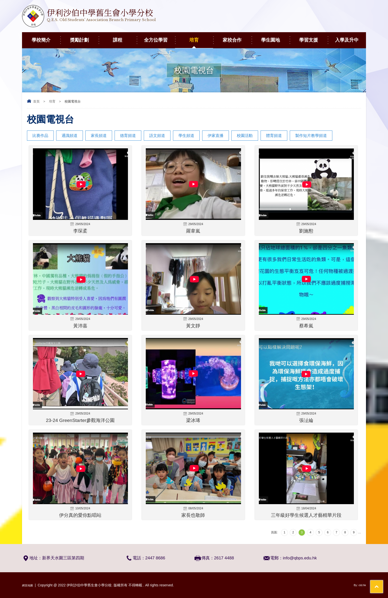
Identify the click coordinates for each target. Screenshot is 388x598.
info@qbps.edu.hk (300, 558)
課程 (125, 37)
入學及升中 (350, 37)
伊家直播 (215, 135)
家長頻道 (99, 135)
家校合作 (237, 37)
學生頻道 (186, 135)
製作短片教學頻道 (311, 135)
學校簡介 (46, 37)
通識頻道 (69, 135)
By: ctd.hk (358, 585)
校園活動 (245, 135)
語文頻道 (157, 135)
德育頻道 (128, 135)
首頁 (36, 101)
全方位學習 (159, 37)
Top (375, 575)
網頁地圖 (29, 585)
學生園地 (275, 37)
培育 (201, 37)
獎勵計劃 (84, 37)
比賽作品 (40, 135)
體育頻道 (274, 135)
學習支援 (313, 37)
